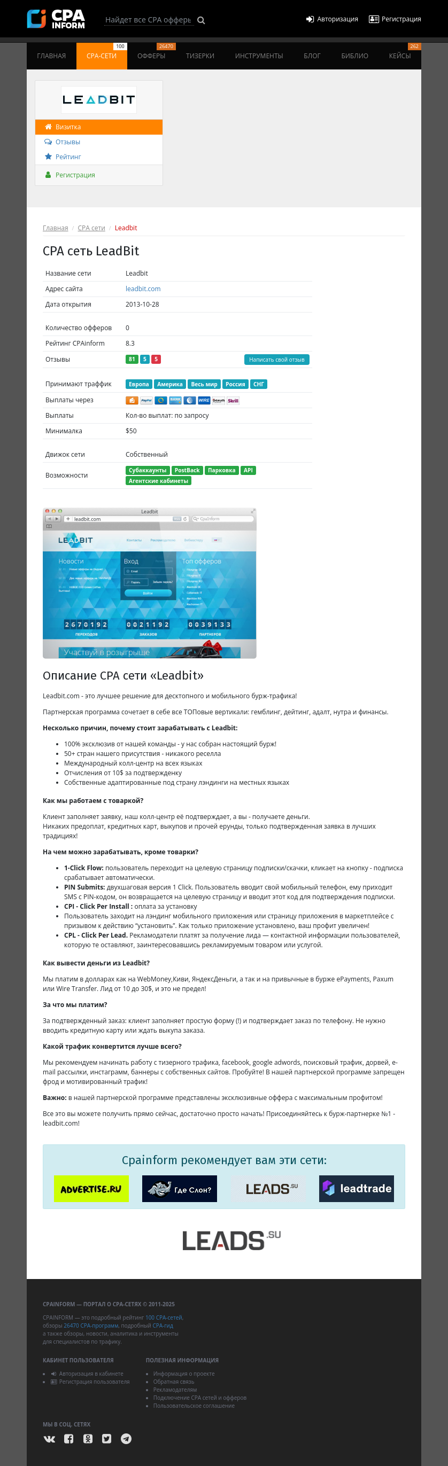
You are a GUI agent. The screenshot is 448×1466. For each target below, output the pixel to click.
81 (132, 359)
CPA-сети (107, 51)
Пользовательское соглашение (194, 1405)
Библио (354, 55)
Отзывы (61, 141)
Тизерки (200, 55)
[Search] (149, 20)
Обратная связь (174, 1381)
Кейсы (405, 51)
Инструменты (259, 55)
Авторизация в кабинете (86, 1373)
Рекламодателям (175, 1389)
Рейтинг (62, 156)
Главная (51, 55)
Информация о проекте (184, 1373)
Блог (312, 55)
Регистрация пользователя (90, 1381)
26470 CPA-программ (91, 1325)
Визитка (62, 126)
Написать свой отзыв (277, 359)
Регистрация (69, 175)
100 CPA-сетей (163, 1317)
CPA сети (91, 227)
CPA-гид (162, 1325)
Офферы (156, 51)
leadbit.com (143, 288)
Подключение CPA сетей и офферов (200, 1397)
